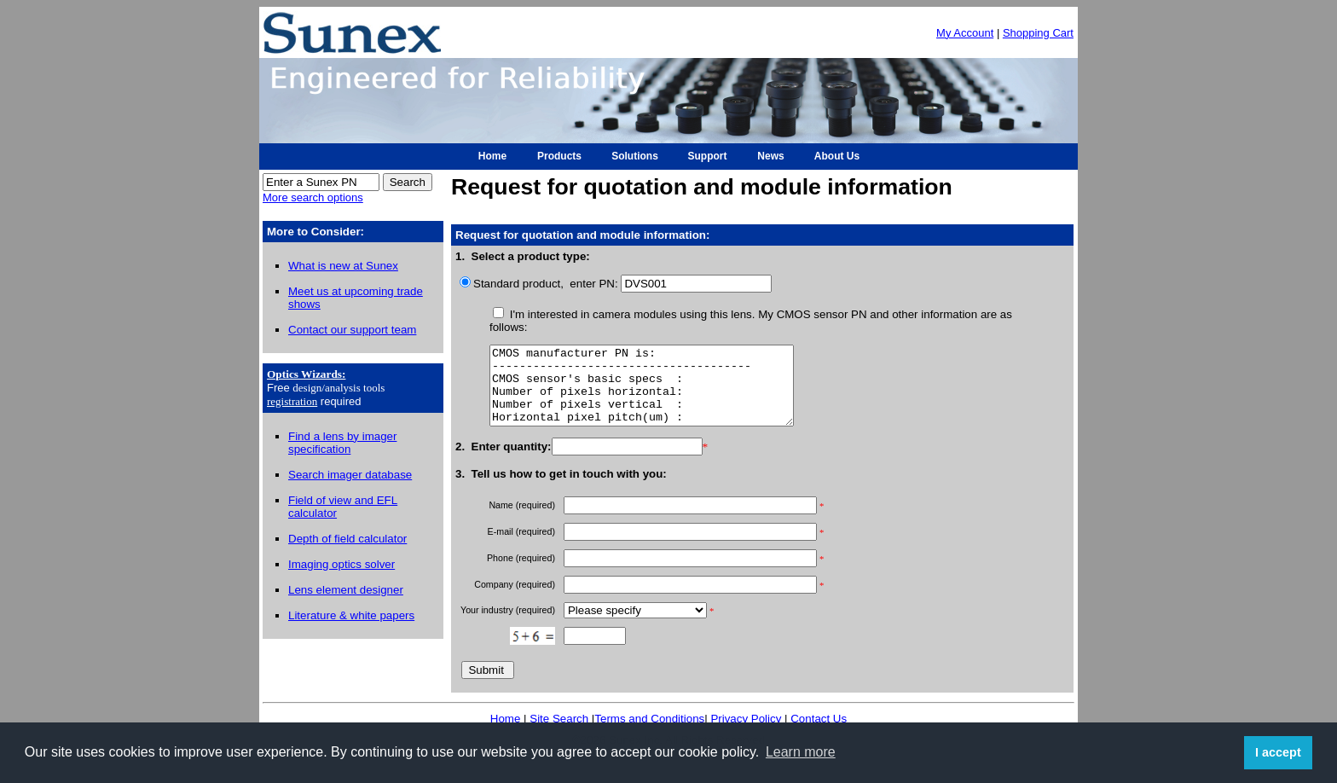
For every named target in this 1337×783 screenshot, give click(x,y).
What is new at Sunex (343, 265)
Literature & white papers (351, 615)
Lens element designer (345, 589)
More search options (313, 197)
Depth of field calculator (347, 538)
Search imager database (350, 474)
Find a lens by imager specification (342, 442)
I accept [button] (1278, 752)
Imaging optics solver (341, 564)
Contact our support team (352, 329)
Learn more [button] (801, 752)
